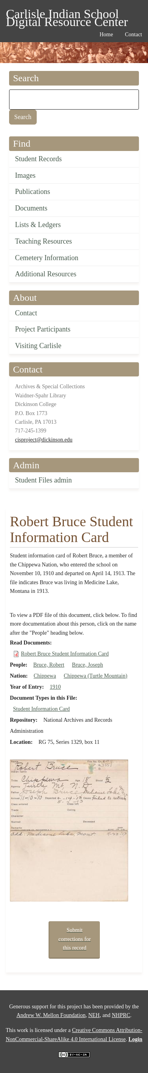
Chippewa (45, 676)
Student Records (38, 159)
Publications (32, 192)
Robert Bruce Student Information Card (65, 654)
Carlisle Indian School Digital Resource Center (67, 15)
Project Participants (42, 329)
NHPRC (121, 1015)
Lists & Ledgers (38, 225)
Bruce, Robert (48, 665)
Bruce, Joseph (87, 665)
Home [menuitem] (106, 34)
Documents (31, 208)
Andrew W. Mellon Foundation (51, 1015)
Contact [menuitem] (133, 34)
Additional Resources (45, 274)
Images (25, 175)
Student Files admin (43, 480)
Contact (26, 313)
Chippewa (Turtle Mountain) (95, 676)
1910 (55, 687)
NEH (94, 1015)
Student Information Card (41, 709)
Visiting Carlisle (38, 346)
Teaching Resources (43, 241)
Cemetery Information (46, 258)
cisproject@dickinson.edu (43, 440)
